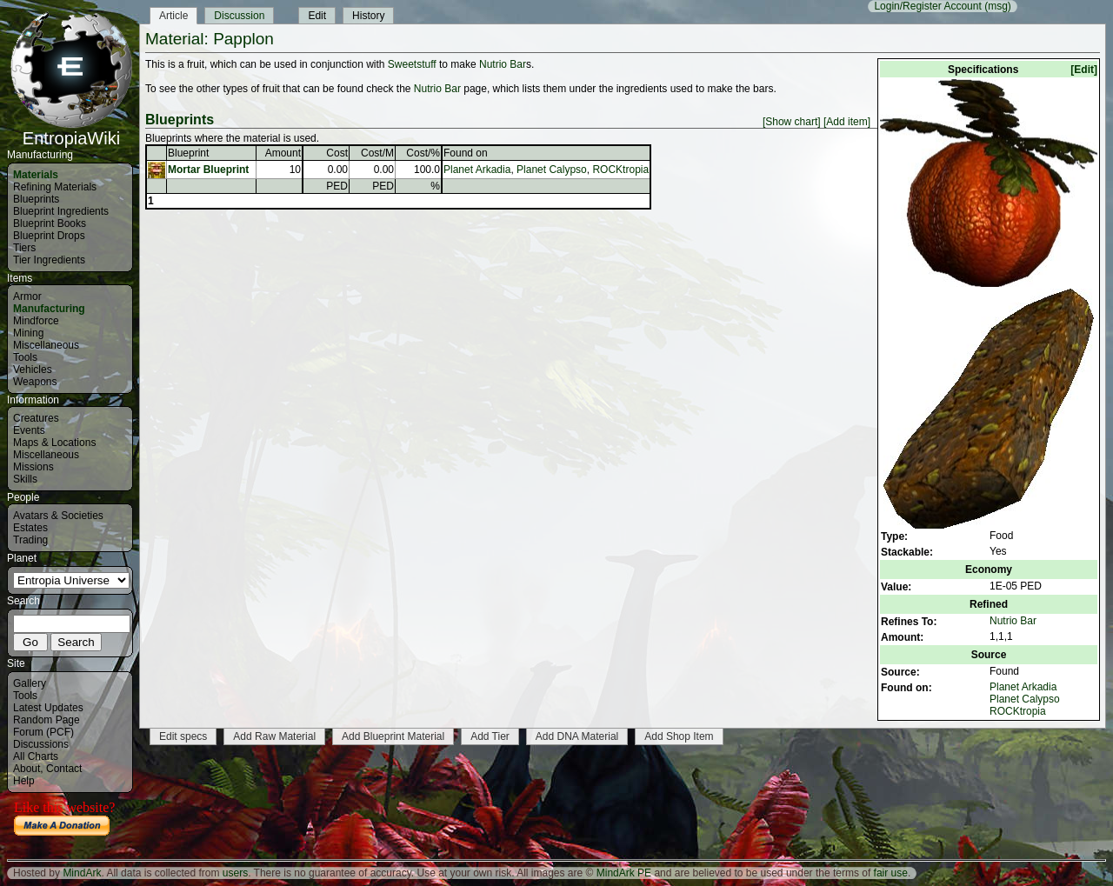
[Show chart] (792, 122)
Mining (28, 333)
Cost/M (377, 153)
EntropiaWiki (71, 130)
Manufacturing (49, 309)
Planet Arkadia (1023, 687)
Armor (27, 296)
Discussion (239, 16)
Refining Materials (55, 187)
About (26, 769)
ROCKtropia (1018, 711)
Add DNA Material (577, 736)
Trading (30, 540)
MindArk (82, 873)
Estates (30, 528)
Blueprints (36, 199)
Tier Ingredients (49, 260)
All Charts (35, 756)
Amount (283, 153)
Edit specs (183, 736)
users (235, 873)
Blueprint (188, 153)
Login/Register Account (927, 6)
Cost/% (423, 153)
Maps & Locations (54, 442)
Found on (465, 153)
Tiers (24, 248)
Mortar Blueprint (208, 169)
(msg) (997, 6)
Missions (33, 467)
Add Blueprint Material (393, 736)
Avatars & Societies (58, 516)
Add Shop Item (678, 736)
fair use (891, 873)
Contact (64, 769)
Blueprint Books (49, 223)
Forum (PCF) (43, 732)
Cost (337, 153)
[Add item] (846, 122)
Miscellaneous (46, 345)
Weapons (35, 382)
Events (29, 430)
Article (173, 16)
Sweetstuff (412, 64)
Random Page (46, 720)
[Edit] (1083, 69)
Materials (35, 175)
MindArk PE (623, 873)
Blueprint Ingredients (61, 211)
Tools (25, 357)
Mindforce (36, 321)
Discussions (41, 744)
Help (24, 781)
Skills (25, 479)
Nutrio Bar (1013, 621)
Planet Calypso (1025, 699)
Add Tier (490, 736)
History (368, 16)
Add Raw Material (274, 736)
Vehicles (32, 369)
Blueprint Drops (49, 236)
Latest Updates (48, 708)
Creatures (36, 418)
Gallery (29, 683)
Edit (317, 16)
